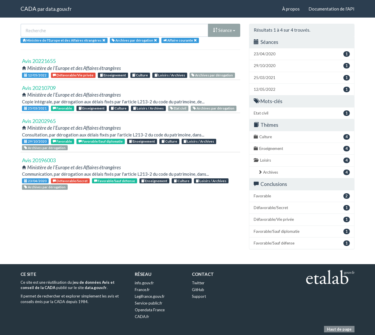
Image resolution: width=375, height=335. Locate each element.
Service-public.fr (148, 303)
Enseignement (113, 75)
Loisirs (302, 160)
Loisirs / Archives (169, 75)
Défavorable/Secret (70, 181)
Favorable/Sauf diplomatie (101, 141)
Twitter (198, 283)
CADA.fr (142, 316)
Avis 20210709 (39, 88)
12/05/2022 (35, 75)
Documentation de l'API (331, 8)
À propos (291, 8)
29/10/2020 (35, 141)
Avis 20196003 (39, 160)
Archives (304, 172)
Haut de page (339, 329)
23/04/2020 (35, 181)
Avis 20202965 (39, 121)
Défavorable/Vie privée (73, 75)
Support (199, 296)
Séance (224, 30)
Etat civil (178, 108)
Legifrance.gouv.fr (150, 296)
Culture (140, 75)
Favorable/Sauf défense (114, 181)
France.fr (142, 289)
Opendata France (150, 309)
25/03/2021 (35, 108)
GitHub (198, 289)
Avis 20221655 (39, 61)
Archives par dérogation (212, 75)
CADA (28, 8)
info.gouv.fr (144, 283)
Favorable (62, 108)
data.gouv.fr (58, 9)
